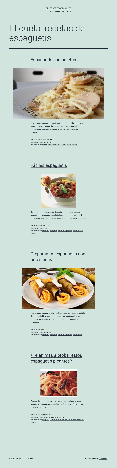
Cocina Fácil (48, 417)
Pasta (46, 228)
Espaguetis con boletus (53, 59)
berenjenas (45, 335)
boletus (44, 145)
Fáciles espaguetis (49, 165)
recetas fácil (74, 145)
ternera (33, 233)
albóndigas (45, 231)
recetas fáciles (77, 335)
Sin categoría (48, 142)
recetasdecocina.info (58, 8)
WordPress (103, 459)
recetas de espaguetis (62, 145)
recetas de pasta (78, 231)
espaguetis (51, 145)
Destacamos (56, 417)
